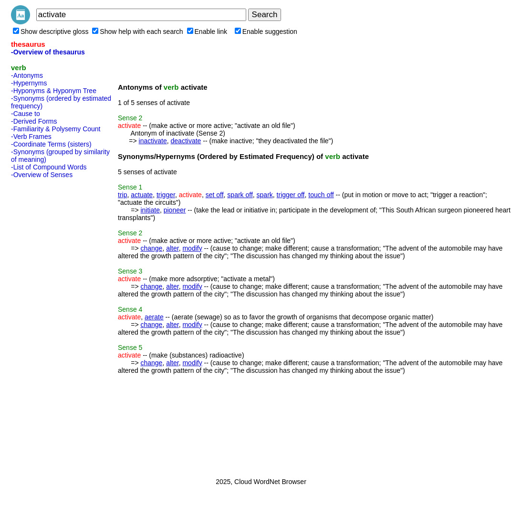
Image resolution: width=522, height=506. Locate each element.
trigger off (291, 195)
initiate (149, 210)
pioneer (175, 210)
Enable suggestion (266, 31)
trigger (166, 195)
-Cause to (25, 113)
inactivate (153, 141)
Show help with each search (137, 31)
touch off (321, 195)
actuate (142, 195)
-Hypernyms (29, 83)
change (151, 248)
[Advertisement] (49, 325)
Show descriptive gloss (50, 31)
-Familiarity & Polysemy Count (56, 129)
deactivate (186, 141)
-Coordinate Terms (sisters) (51, 144)
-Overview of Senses (42, 175)
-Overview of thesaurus (48, 52)
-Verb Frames (31, 136)
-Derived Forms (34, 121)
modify (192, 248)
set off (215, 195)
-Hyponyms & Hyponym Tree (53, 91)
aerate (154, 317)
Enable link (207, 31)
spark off (239, 195)
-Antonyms (27, 75)
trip (122, 195)
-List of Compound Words (48, 167)
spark (265, 195)
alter (172, 248)
